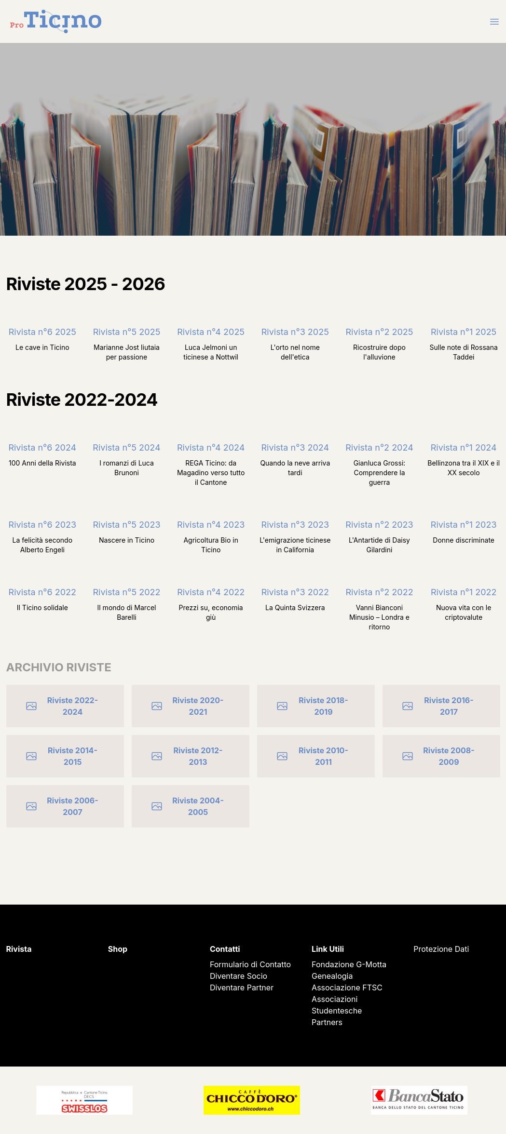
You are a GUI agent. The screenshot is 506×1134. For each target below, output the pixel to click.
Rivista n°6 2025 (42, 332)
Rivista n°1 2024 (464, 447)
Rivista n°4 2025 (211, 332)
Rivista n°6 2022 (42, 592)
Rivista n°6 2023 (43, 525)
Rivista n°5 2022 (127, 592)
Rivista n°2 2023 (379, 525)
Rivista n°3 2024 (295, 447)
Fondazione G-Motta (349, 964)
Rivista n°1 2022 (464, 592)
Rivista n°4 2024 (211, 447)
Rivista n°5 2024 (126, 447)
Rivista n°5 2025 (127, 332)
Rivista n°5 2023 (126, 525)
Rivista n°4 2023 (211, 525)
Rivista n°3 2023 (295, 525)
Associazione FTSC (347, 987)
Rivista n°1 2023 (464, 525)
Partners (327, 1022)
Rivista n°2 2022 (379, 592)
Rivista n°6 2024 (42, 447)
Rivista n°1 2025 (463, 332)
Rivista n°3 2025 (295, 332)
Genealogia (332, 976)
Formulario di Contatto (250, 964)
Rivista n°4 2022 (211, 592)
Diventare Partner (242, 987)
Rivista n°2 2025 (379, 332)
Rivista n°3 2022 (295, 592)
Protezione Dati (441, 949)
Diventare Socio (238, 976)
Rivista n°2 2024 (379, 447)
